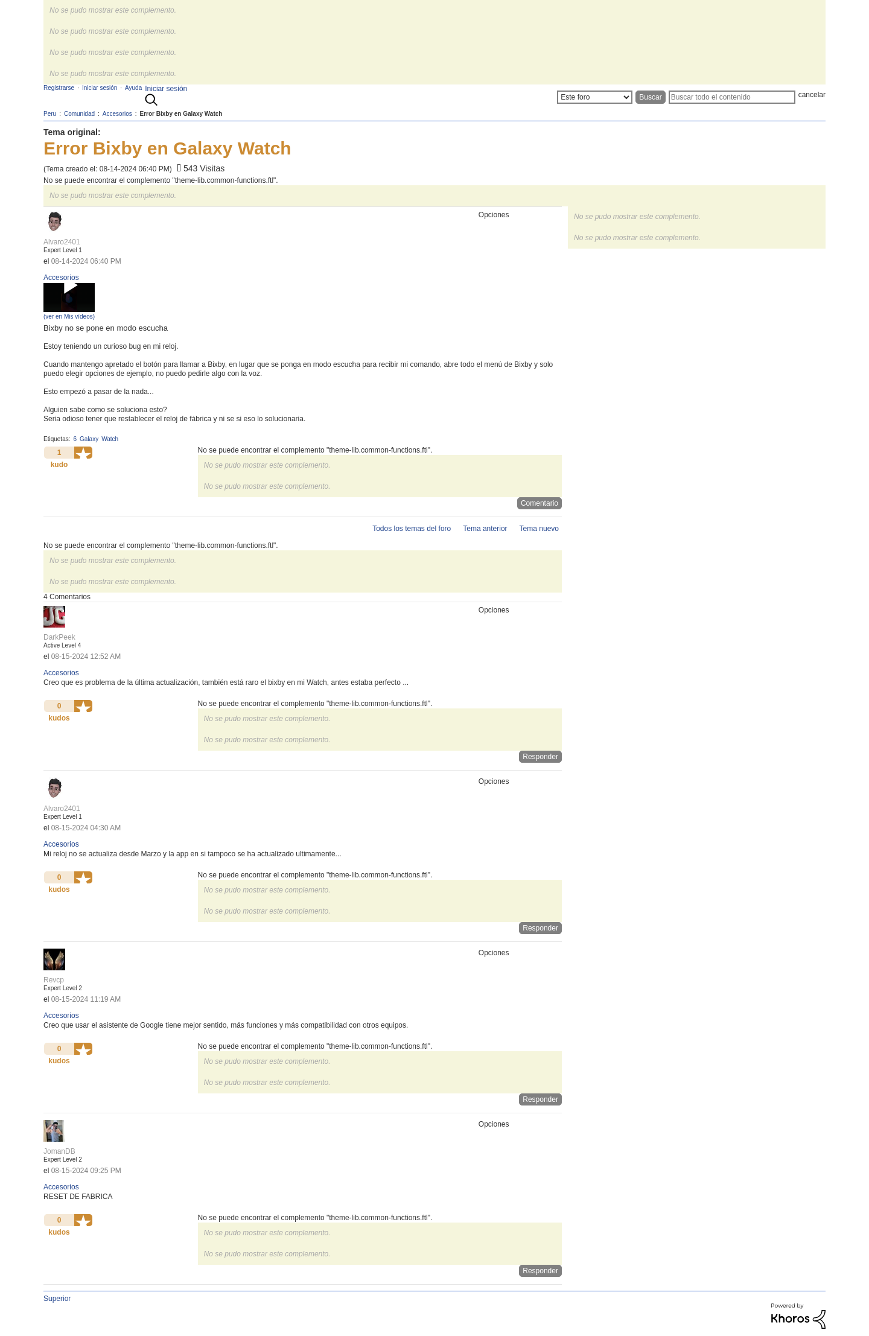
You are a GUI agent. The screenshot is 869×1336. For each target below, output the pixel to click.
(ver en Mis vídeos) (69, 316)
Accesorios (61, 277)
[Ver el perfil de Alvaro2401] (61, 242)
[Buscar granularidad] (594, 97)
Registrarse (58, 87)
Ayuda (133, 87)
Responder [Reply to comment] (540, 756)
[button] (83, 453)
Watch (109, 439)
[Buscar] (732, 97)
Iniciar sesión (166, 88)
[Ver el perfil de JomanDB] (59, 1151)
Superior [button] (57, 1298)
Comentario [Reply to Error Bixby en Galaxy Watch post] (539, 503)
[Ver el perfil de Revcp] (53, 980)
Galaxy (89, 439)
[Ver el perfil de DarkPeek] (59, 637)
